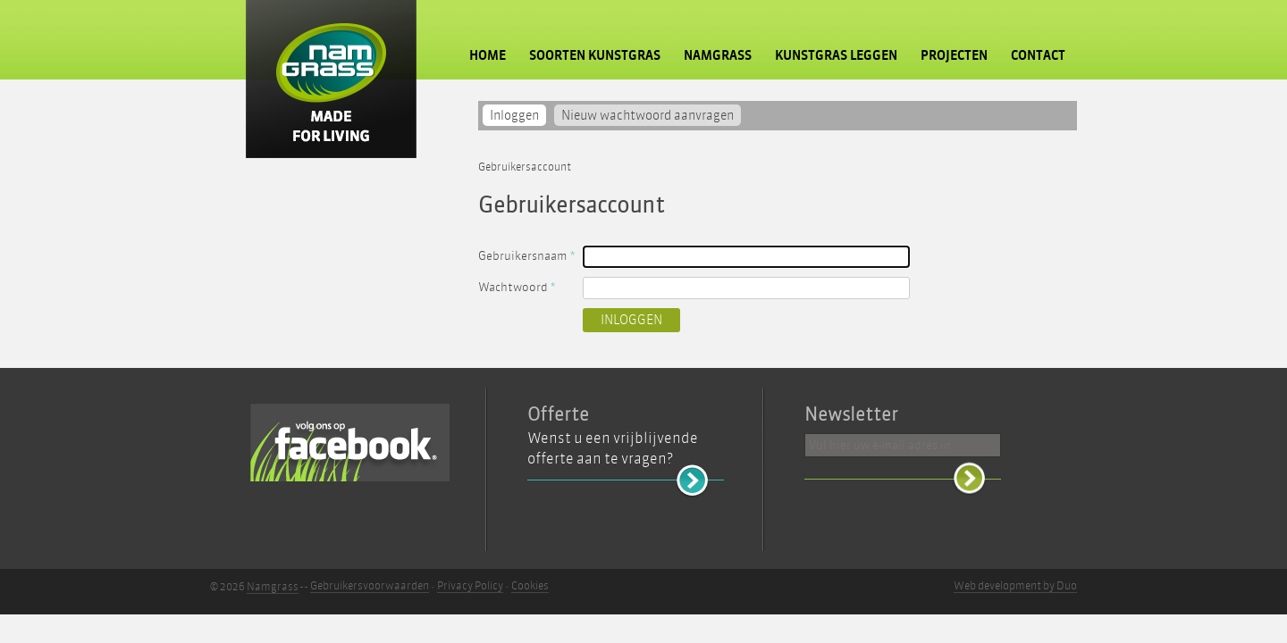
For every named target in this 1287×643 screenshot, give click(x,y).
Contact (1038, 55)
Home (487, 55)
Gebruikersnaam (526, 256)
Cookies (530, 586)
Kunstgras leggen (836, 55)
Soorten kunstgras (594, 55)
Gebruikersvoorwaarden (369, 586)
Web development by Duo (1015, 586)
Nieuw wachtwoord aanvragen (647, 115)
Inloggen (518, 115)
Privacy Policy (470, 586)
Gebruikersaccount (524, 167)
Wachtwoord (516, 287)
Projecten (954, 55)
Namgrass (718, 55)
